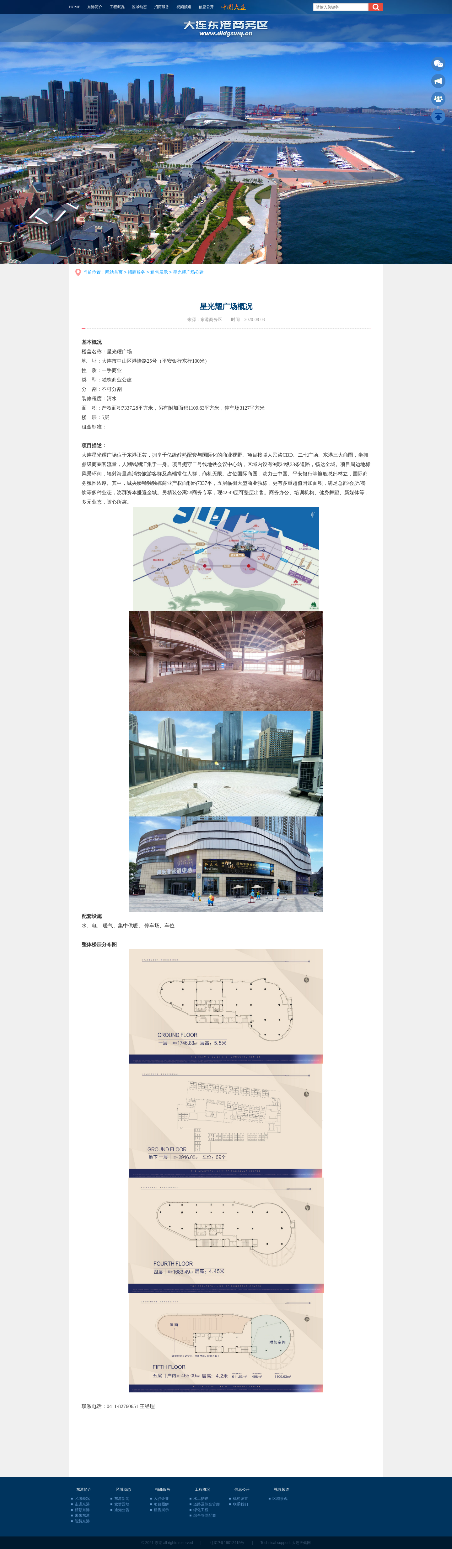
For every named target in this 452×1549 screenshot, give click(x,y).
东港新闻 (121, 1498)
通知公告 (121, 1510)
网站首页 (114, 272)
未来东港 (82, 1515)
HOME (74, 7)
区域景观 (280, 1498)
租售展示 (159, 272)
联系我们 (240, 1504)
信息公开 (206, 7)
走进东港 (82, 1504)
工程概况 (117, 7)
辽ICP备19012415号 (227, 1543)
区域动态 (139, 7)
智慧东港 (82, 1521)
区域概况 (82, 1498)
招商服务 (161, 7)
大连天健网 (301, 1543)
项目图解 (161, 1504)
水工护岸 (200, 1498)
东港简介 (94, 7)
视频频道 (183, 7)
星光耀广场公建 (188, 272)
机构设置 (240, 1498)
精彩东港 (82, 1510)
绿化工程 (200, 1510)
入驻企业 (161, 1498)
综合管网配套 (204, 1515)
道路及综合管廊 (206, 1504)
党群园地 (121, 1504)
